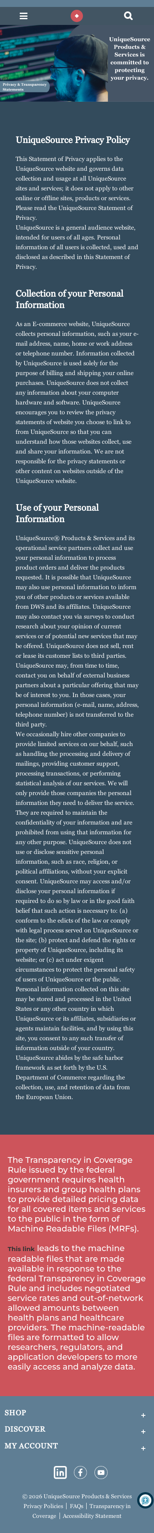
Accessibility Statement (92, 1516)
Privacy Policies (43, 1506)
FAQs (76, 1506)
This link (21, 1249)
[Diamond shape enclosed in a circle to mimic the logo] (77, 16)
